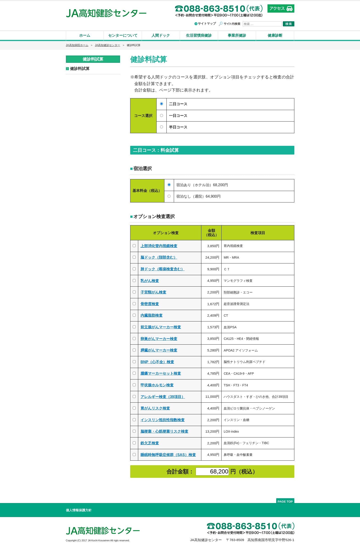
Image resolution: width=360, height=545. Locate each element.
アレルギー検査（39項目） (163, 396)
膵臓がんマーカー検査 (159, 349)
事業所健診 (237, 35)
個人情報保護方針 (79, 509)
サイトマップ (207, 23)
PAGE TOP (285, 500)
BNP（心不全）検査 (157, 361)
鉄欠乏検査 (150, 442)
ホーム (84, 35)
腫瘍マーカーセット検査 (161, 372)
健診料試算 (80, 68)
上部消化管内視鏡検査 (159, 245)
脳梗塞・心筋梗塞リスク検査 (164, 430)
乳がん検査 (150, 280)
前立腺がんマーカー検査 (161, 326)
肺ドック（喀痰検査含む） (163, 268)
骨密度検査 (150, 303)
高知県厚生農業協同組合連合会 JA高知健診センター (106, 13)
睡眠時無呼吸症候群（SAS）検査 (168, 454)
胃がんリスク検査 (155, 407)
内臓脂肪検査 (152, 314)
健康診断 (275, 35)
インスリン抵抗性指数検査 (163, 419)
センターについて (123, 35)
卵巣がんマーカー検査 (159, 338)
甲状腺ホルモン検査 (157, 384)
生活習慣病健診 (199, 35)
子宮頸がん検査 (153, 291)
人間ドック (161, 35)
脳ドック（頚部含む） (159, 256)
